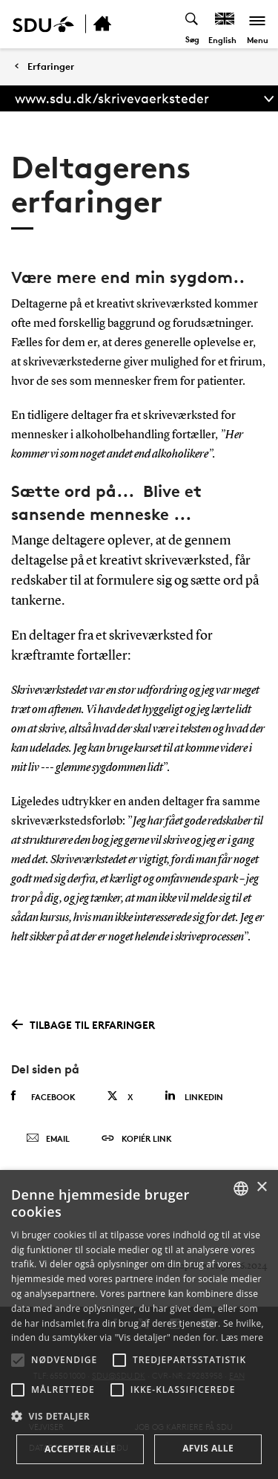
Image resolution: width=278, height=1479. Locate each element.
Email (48, 1139)
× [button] (261, 1187)
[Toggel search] (192, 24)
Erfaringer (50, 66)
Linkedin (194, 1096)
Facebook (43, 1096)
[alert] (139, 1324)
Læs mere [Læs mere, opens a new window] (242, 1337)
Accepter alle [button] (80, 1449)
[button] (18, 1360)
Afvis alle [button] (208, 1448)
